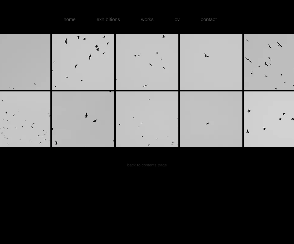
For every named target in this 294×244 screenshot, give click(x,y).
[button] (83, 62)
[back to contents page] (147, 165)
